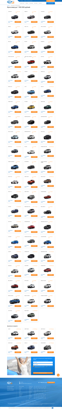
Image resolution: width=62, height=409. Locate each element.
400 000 (34, 386)
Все (29, 398)
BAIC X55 (26, 41)
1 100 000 (37, 388)
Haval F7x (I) (10, 176)
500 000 (37, 386)
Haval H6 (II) (43, 131)
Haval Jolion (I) (10, 131)
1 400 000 (39, 388)
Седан (30, 394)
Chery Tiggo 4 (27, 191)
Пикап (30, 393)
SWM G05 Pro (43, 101)
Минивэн (30, 392)
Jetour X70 (10, 11)
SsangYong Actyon (44, 251)
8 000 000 (42, 393)
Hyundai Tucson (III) (11, 161)
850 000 (45, 386)
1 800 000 (37, 393)
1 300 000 (35, 392)
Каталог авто (22, 3)
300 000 (34, 387)
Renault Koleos (43, 280)
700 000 (45, 387)
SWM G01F (26, 11)
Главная (8, 5)
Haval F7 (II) (26, 26)
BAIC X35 (9, 41)
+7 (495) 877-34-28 (51, 0)
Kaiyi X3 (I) (42, 56)
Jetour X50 (42, 11)
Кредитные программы (10, 390)
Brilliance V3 (10, 280)
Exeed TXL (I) (10, 146)
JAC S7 (25, 86)
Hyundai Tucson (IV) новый (44, 162)
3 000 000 (40, 393)
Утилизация (31, 3)
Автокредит (36, 3)
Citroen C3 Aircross (44, 295)
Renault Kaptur (10, 295)
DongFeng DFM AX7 (27, 116)
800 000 (34, 388)
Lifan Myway (26, 265)
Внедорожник (31, 386)
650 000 (41, 386)
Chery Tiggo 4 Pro (11, 56)
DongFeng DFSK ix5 (27, 131)
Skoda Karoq (27, 310)
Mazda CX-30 (10, 86)
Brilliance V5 (43, 206)
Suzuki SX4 (9, 265)
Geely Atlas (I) (43, 176)
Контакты (40, 3)
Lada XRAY (9, 236)
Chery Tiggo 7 (27, 176)
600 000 (43, 394)
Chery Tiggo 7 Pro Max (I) (28, 57)
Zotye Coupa (26, 280)
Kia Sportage (27, 161)
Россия (20, 391)
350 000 (37, 387)
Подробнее (18, 21)
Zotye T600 (9, 221)
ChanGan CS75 (27, 251)
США (19, 392)
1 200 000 (35, 393)
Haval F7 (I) (10, 191)
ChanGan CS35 (43, 265)
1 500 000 (42, 388)
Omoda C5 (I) (43, 71)
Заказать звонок (51, 382)
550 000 (39, 386)
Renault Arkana (27, 295)
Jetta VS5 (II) (10, 310)
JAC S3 (9, 71)
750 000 (43, 386)
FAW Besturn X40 (27, 221)
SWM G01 (9, 26)
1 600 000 (44, 388)
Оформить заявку (50, 3)
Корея (20, 390)
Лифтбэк (30, 388)
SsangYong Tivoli (27, 206)
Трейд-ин (26, 3)
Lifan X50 (26, 71)
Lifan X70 (9, 251)
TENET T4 (9, 116)
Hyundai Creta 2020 (44, 146)
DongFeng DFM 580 (44, 116)
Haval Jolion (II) (43, 26)
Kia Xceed (26, 101)
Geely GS (42, 86)
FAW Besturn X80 (43, 191)
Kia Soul (26, 146)
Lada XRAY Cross (43, 236)
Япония (20, 396)
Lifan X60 (9, 206)
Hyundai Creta (10, 101)
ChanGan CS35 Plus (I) (28, 236)
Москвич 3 (42, 41)
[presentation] (43, 371)
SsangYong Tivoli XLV (44, 221)
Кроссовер (30, 387)
